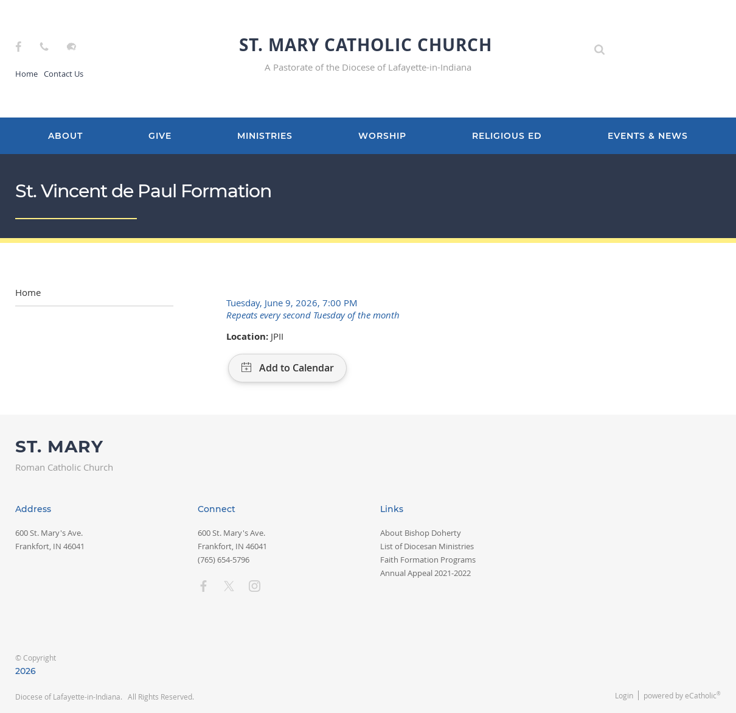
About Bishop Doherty (420, 532)
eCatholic (703, 695)
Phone (44, 46)
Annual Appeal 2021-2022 (425, 572)
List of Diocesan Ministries (427, 546)
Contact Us (63, 73)
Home (26, 73)
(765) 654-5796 (223, 559)
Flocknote (71, 46)
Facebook (18, 46)
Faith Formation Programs (428, 559)
